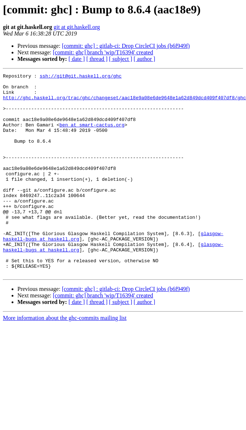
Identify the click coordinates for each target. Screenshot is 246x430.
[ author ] (144, 59)
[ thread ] (97, 59)
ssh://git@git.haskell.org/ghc (80, 77)
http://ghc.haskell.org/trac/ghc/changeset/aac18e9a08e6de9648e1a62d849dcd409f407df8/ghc (124, 103)
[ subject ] (120, 59)
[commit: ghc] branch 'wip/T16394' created (103, 52)
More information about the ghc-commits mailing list (64, 358)
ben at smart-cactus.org (91, 135)
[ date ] (76, 59)
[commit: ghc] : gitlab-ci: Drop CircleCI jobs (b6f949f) (126, 46)
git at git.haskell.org (77, 27)
